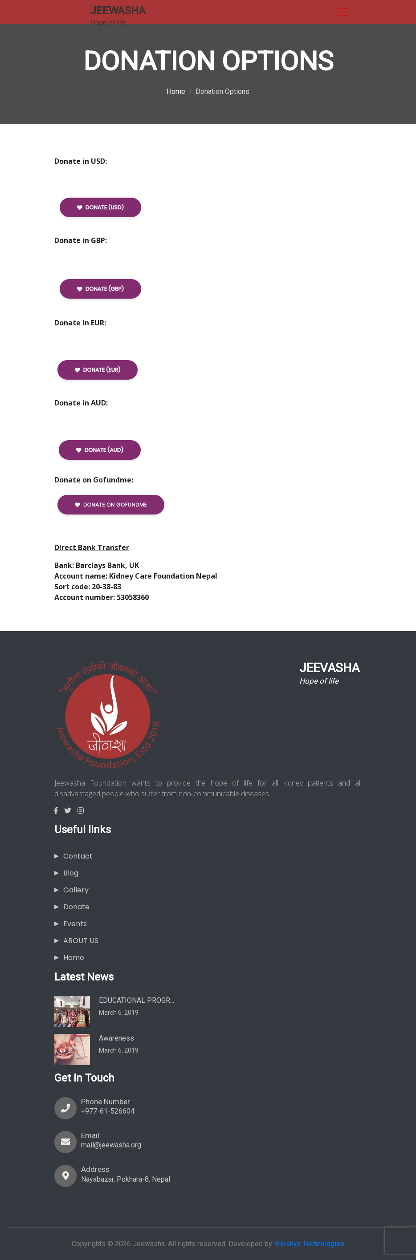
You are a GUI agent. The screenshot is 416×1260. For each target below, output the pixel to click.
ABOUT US (80, 941)
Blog (70, 873)
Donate (76, 907)
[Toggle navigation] (342, 12)
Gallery (76, 890)
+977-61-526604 (108, 1111)
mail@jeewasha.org (111, 1145)
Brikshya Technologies (309, 1244)
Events (75, 924)
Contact (78, 856)
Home (176, 91)
